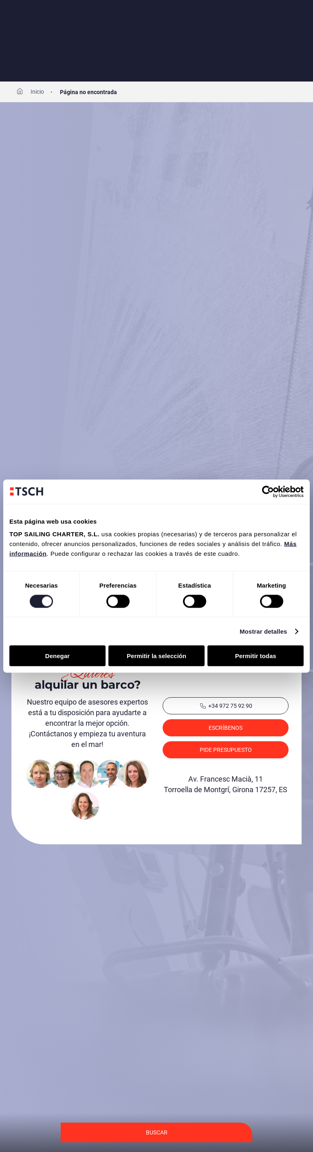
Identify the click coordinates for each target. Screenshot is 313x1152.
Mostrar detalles (263, 631)
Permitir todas (255, 655)
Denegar (57, 655)
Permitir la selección (156, 655)
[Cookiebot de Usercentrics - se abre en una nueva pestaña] (268, 491)
